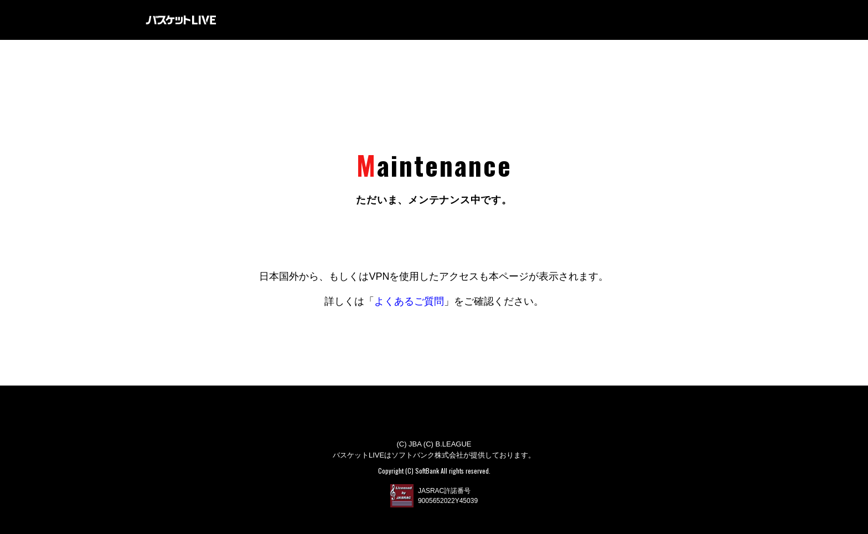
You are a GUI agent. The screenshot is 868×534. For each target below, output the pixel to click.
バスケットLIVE (181, 20)
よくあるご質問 (409, 301)
